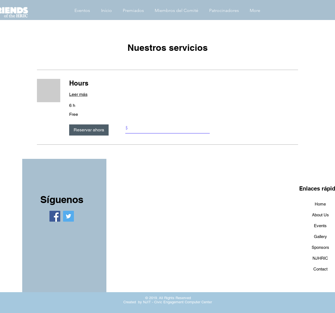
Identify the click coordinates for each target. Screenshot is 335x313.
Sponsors (320, 247)
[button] (89, 130)
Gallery (320, 236)
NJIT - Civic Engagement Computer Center (177, 302)
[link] (183, 83)
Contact (320, 269)
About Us (320, 214)
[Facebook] (54, 216)
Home (320, 204)
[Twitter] (68, 216)
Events (320, 225)
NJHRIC (320, 258)
